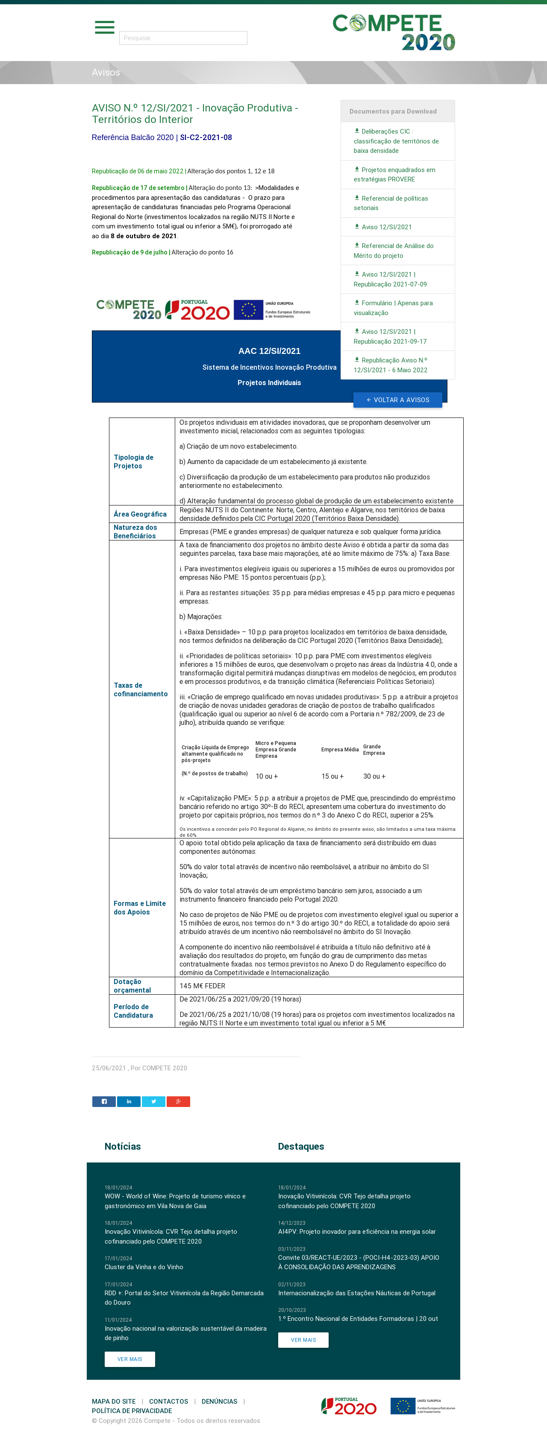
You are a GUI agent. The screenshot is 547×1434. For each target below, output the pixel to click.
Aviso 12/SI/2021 (383, 227)
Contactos (168, 1401)
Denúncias (219, 1401)
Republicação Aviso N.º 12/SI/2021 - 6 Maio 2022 (391, 365)
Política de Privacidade (132, 1411)
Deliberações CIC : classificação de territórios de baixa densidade (396, 141)
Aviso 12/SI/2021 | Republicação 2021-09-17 (390, 336)
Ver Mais (130, 1359)
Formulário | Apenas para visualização (393, 308)
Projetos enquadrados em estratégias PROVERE (394, 175)
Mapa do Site (113, 1401)
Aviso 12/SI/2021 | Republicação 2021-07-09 (390, 279)
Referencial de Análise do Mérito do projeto (394, 251)
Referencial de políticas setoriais (391, 203)
